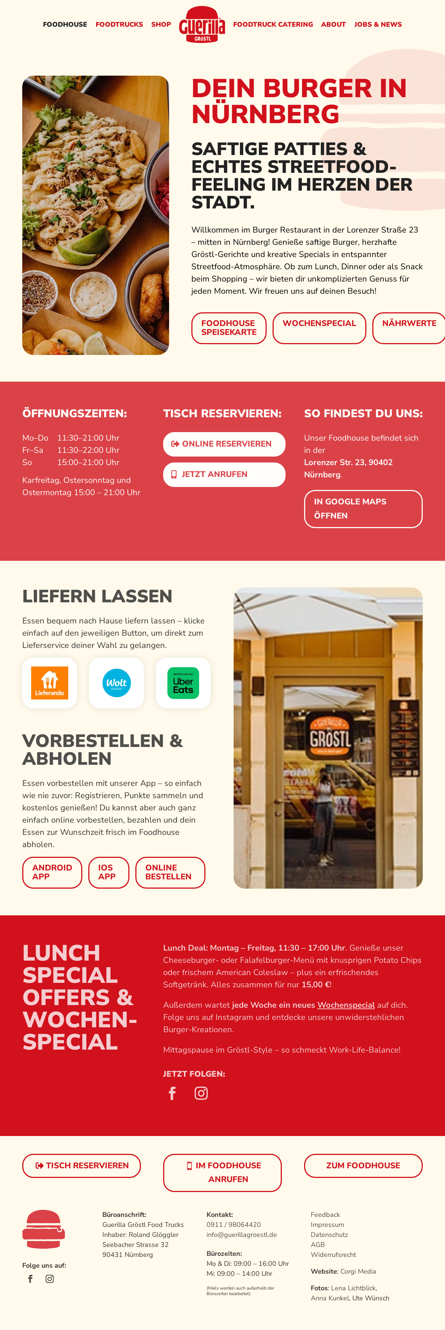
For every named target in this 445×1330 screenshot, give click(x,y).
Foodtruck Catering (273, 24)
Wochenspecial (319, 323)
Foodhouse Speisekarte (229, 328)
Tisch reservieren (87, 1165)
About (333, 24)
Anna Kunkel (330, 1298)
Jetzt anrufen (215, 474)
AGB (318, 1244)
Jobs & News (378, 24)
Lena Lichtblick (353, 1288)
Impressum (327, 1224)
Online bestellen (168, 872)
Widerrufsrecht (333, 1254)
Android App (52, 872)
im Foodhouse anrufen (228, 1172)
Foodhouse (65, 24)
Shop (161, 24)
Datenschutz (329, 1234)
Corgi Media (358, 1271)
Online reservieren (227, 444)
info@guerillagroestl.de (242, 1234)
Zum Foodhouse (363, 1165)
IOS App (107, 872)
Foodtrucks (119, 24)
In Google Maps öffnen (350, 508)
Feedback (325, 1214)
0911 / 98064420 (234, 1224)
